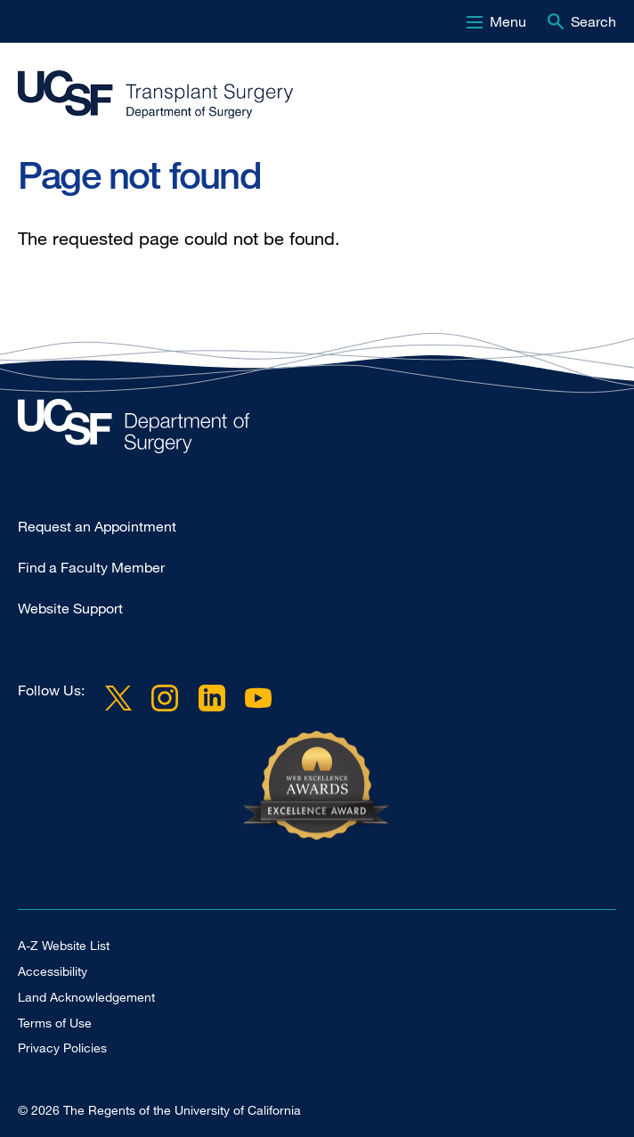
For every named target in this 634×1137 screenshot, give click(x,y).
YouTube (258, 697)
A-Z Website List (64, 945)
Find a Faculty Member (91, 567)
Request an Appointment (97, 526)
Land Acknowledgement (86, 996)
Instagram (164, 697)
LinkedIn (211, 697)
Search (593, 21)
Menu (508, 21)
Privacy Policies (62, 1047)
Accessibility (52, 971)
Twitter (118, 697)
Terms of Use (55, 1022)
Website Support (70, 608)
